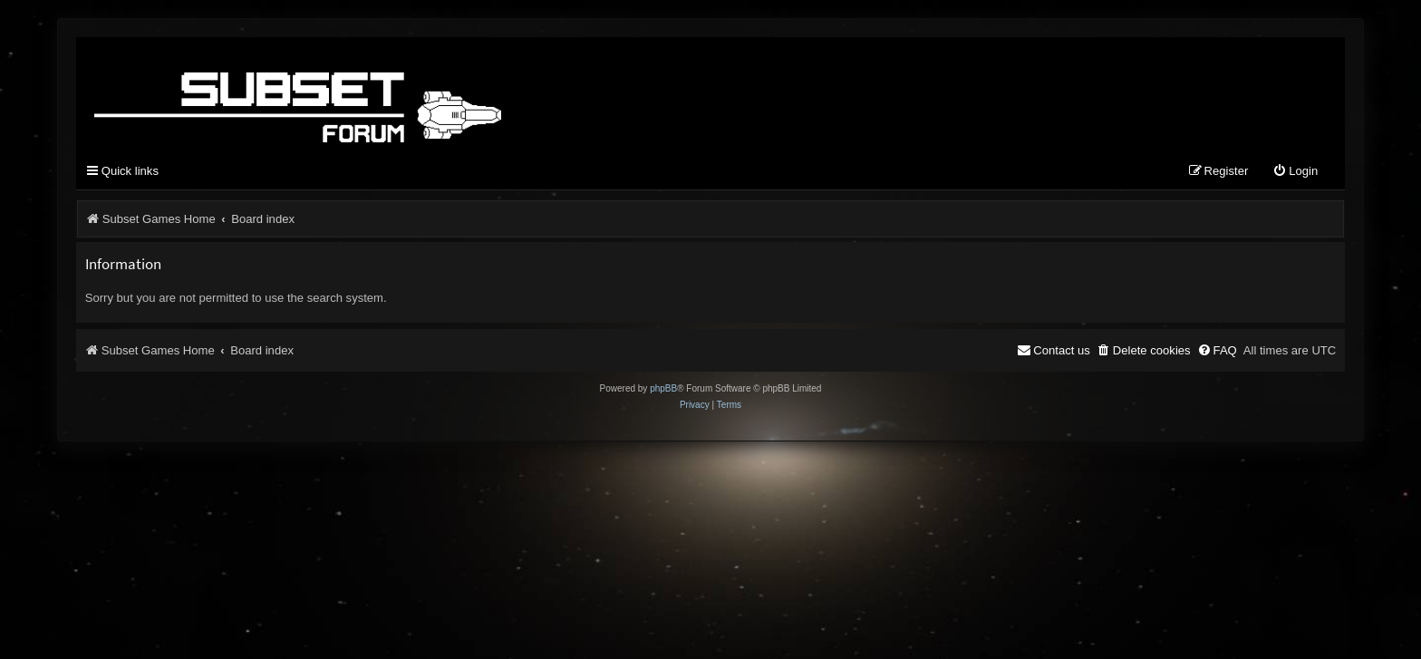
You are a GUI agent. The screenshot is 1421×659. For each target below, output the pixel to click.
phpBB (663, 388)
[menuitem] (1295, 172)
